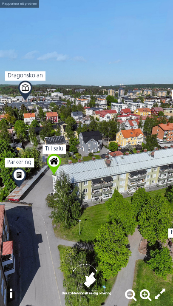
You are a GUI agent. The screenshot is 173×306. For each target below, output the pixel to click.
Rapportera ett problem (19, 4)
